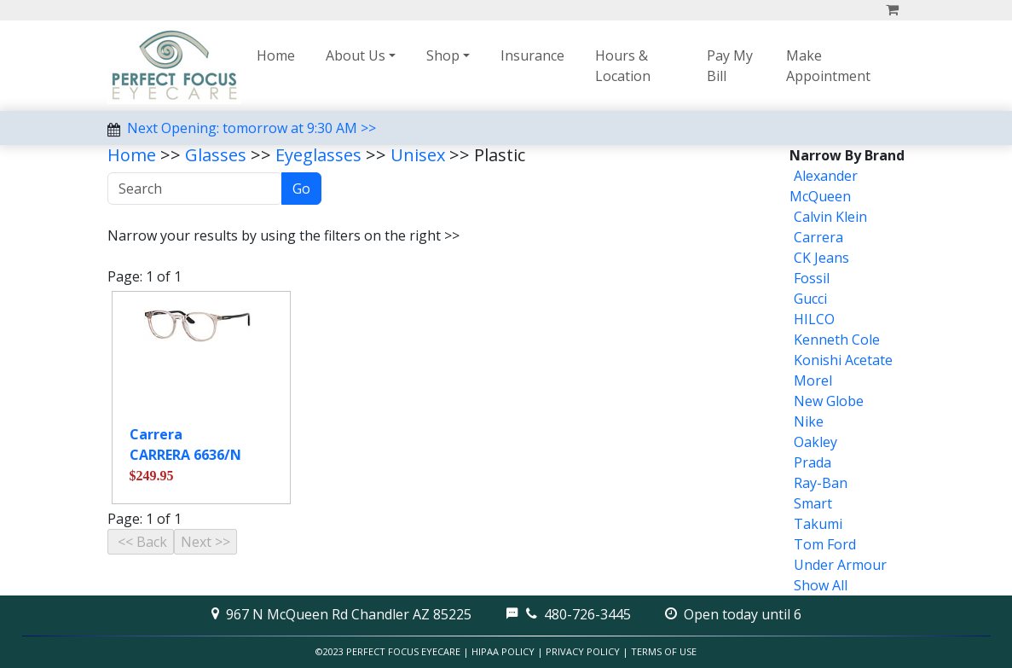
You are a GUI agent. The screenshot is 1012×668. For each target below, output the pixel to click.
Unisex (417, 154)
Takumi (818, 523)
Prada (812, 462)
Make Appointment (828, 65)
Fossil (812, 278)
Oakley (815, 442)
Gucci (810, 298)
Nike (809, 421)
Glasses (215, 154)
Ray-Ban (820, 482)
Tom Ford (825, 544)
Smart (813, 503)
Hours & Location (623, 65)
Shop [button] (443, 55)
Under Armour (840, 564)
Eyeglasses (318, 154)
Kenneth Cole (837, 339)
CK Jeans (821, 257)
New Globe (829, 401)
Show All (820, 585)
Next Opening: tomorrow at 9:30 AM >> (251, 128)
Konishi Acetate (843, 360)
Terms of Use (664, 651)
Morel (813, 380)
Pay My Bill (730, 65)
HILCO (814, 319)
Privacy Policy (583, 651)
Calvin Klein (830, 216)
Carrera (818, 237)
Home (276, 55)
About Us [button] (355, 55)
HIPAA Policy (503, 651)
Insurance (532, 55)
